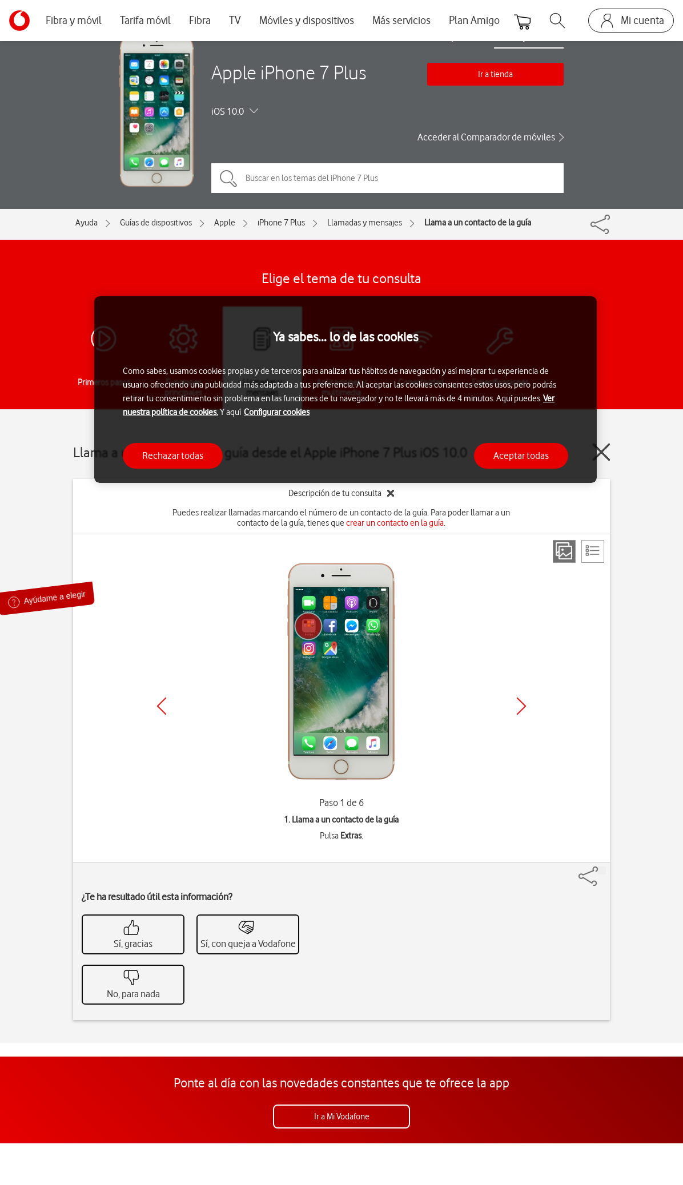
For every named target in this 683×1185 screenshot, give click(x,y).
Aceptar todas (521, 455)
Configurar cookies (277, 412)
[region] (345, 389)
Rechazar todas (172, 455)
